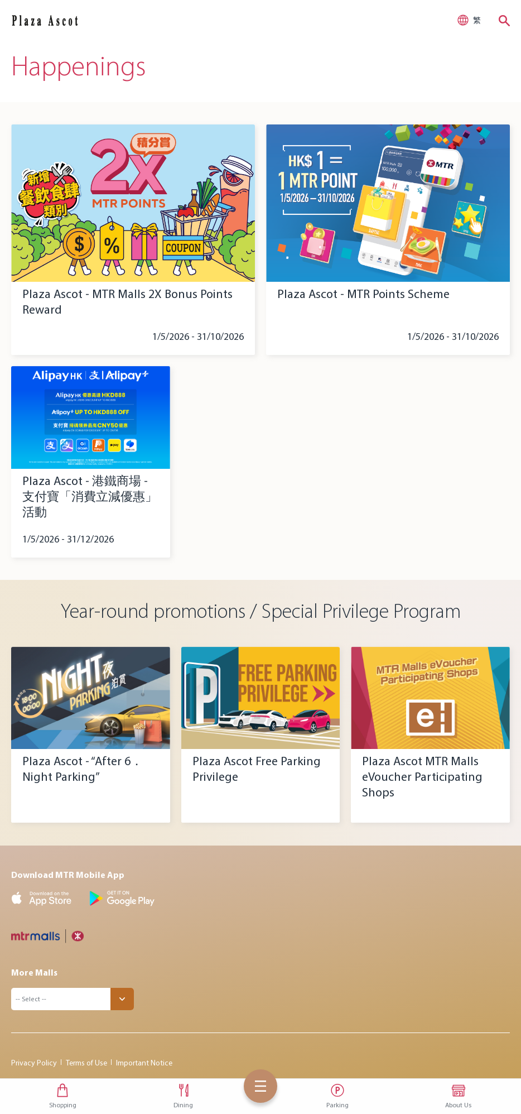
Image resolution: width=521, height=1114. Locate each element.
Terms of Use (86, 1063)
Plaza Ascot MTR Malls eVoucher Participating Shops (422, 776)
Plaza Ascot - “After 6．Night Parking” (82, 768)
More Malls (34, 972)
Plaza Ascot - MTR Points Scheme (363, 293)
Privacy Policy (34, 1063)
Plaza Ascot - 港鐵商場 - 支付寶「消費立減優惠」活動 (89, 496)
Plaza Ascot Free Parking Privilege (256, 768)
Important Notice (144, 1063)
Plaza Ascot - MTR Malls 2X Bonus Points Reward (127, 301)
